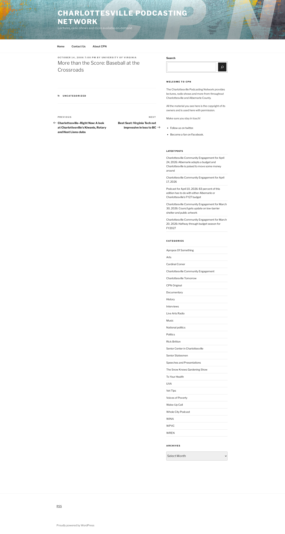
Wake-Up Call (174, 404)
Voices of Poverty (176, 397)
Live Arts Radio (175, 313)
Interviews (172, 306)
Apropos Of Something (180, 250)
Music (170, 320)
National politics (175, 327)
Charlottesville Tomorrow (181, 278)
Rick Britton (173, 341)
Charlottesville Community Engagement (190, 271)
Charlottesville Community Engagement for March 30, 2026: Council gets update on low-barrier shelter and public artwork (196, 208)
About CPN (100, 46)
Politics (170, 334)
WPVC (170, 425)
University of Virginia (119, 57)
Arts (168, 257)
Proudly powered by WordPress (75, 525)
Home (60, 46)
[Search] (222, 66)
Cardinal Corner (175, 264)
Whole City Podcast (178, 411)
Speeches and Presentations (183, 362)
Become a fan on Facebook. (187, 134)
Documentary (174, 292)
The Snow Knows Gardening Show (186, 369)
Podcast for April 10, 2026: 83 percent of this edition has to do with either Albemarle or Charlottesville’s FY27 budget (193, 193)
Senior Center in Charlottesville (184, 348)
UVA (169, 383)
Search (170, 58)
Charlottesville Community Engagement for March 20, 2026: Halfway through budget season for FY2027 (196, 224)
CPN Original (174, 285)
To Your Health (175, 376)
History (170, 299)
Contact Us (78, 46)
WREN (170, 432)
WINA (170, 418)
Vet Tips (171, 390)
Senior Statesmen (177, 355)
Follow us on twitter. (182, 127)
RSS (59, 506)
